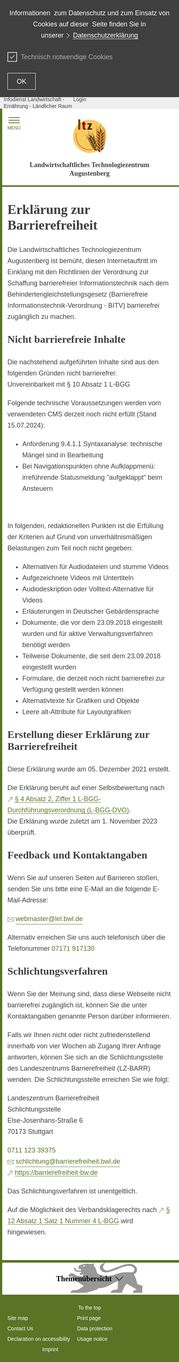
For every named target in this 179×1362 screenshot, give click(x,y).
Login (80, 99)
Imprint (50, 1349)
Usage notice (92, 1339)
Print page (89, 1318)
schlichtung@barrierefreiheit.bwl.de (68, 1161)
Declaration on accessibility (38, 1339)
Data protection (95, 1328)
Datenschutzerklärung (105, 35)
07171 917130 (73, 948)
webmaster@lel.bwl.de (49, 919)
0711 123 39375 (31, 1150)
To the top (89, 1308)
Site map (17, 1318)
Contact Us (20, 1328)
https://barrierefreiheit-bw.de (56, 1172)
